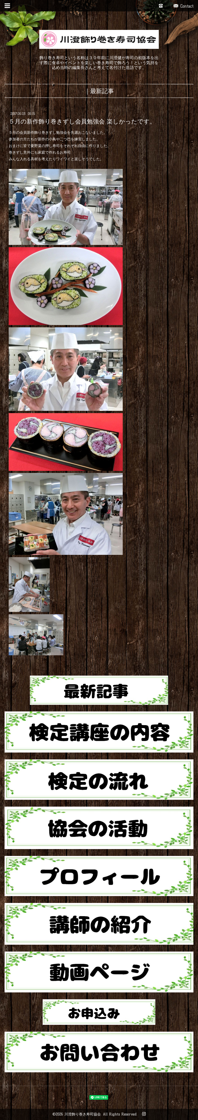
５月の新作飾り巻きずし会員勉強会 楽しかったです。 (82, 121)
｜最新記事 (99, 91)
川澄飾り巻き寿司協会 (82, 1114)
